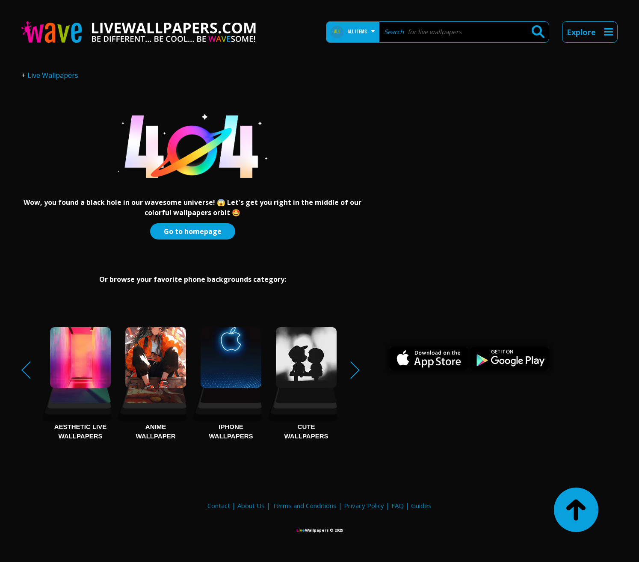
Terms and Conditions (304, 505)
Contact (218, 505)
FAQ (397, 505)
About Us (251, 505)
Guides (421, 505)
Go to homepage (193, 231)
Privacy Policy (364, 505)
